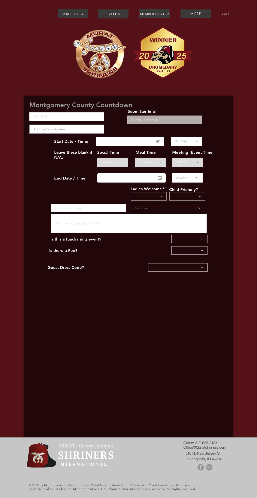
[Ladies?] (149, 196)
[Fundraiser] (189, 239)
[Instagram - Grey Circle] (209, 467)
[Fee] (189, 250)
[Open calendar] (158, 141)
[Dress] (178, 267)
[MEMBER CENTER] (154, 13)
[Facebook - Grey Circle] (200, 467)
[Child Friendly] (187, 196)
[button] (195, 13)
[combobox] (66, 129)
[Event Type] (168, 208)
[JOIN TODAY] (73, 13)
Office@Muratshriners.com (204, 447)
